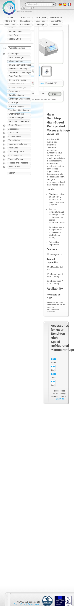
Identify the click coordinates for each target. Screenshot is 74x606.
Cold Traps (13, 102)
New (10, 27)
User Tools (40, 21)
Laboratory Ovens (16, 151)
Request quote (38, 93)
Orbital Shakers (15, 125)
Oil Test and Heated (17, 80)
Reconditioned (14, 31)
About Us (25, 17)
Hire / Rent (13, 35)
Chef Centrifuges (16, 114)
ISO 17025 (10, 24)
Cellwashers (14, 91)
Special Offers (14, 39)
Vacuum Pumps (15, 159)
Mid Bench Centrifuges (18, 68)
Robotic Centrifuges (17, 87)
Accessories (13, 129)
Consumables (14, 136)
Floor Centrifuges (16, 76)
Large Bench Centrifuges (19, 72)
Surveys (40, 24)
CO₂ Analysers (15, 155)
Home (10, 17)
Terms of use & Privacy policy (27, 604)
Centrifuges (13, 53)
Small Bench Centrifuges (19, 65)
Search (11, 173)
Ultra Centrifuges (16, 117)
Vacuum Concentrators (18, 121)
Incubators (13, 148)
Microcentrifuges (15, 61)
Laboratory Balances (17, 144)
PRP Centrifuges (16, 106)
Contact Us (56, 21)
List (5, 48)
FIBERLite (13, 132)
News (55, 24)
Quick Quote (40, 17)
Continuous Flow (16, 84)
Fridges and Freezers (18, 163)
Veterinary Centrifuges (18, 110)
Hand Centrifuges (16, 57)
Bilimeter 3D (14, 166)
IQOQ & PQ (10, 21)
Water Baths (14, 140)
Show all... (61, 399)
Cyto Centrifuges (16, 95)
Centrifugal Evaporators (19, 99)
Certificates (25, 24)
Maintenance (56, 17)
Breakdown (25, 21)
